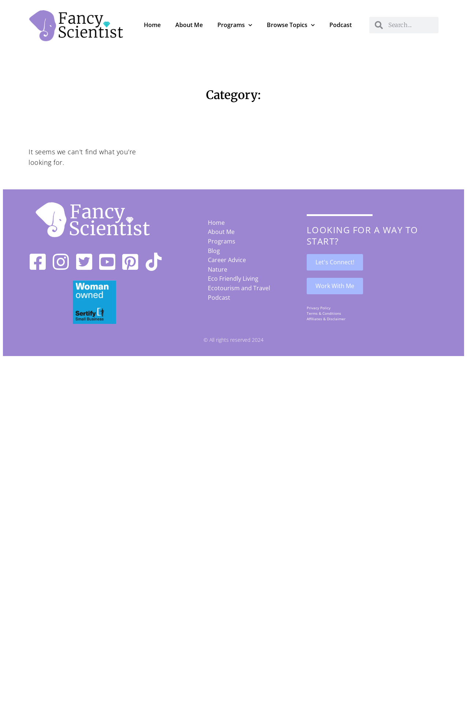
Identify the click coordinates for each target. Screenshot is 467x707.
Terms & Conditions (324, 313)
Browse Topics (291, 25)
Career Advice (227, 260)
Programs (234, 25)
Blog (214, 251)
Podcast (340, 25)
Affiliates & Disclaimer (326, 318)
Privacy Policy (318, 307)
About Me (189, 25)
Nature (217, 269)
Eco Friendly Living (233, 279)
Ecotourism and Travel (239, 288)
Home (152, 25)
